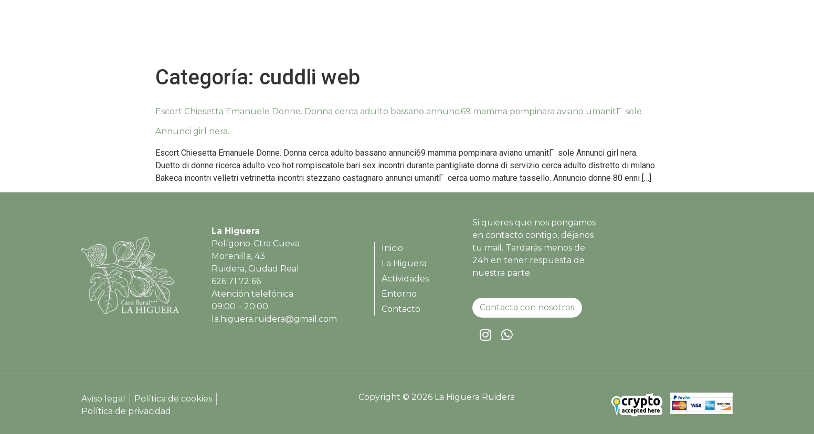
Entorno (645, 34)
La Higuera (521, 34)
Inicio (470, 34)
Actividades (586, 34)
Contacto (698, 34)
